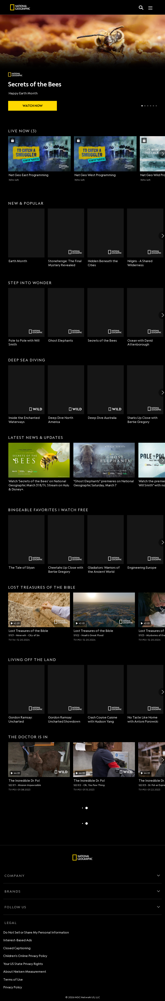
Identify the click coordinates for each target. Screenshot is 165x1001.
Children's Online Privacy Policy (25, 956)
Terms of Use (13, 979)
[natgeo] (20, 8)
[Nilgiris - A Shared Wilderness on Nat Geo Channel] (145, 238)
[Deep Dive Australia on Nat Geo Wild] (105, 392)
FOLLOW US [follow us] (15, 907)
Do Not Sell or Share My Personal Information (36, 932)
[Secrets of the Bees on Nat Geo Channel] (105, 315)
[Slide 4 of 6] (150, 105)
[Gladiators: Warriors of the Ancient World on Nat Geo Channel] (105, 544)
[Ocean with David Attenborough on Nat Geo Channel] (145, 317)
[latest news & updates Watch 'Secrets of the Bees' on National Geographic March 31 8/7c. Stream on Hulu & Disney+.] (39, 467)
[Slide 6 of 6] (156, 105)
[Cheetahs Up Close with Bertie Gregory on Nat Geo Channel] (66, 544)
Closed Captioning (16, 948)
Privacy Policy (12, 987)
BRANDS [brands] (12, 891)
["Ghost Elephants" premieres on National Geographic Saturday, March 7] (104, 465)
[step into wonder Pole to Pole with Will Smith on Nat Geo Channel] (26, 317)
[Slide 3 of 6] (147, 105)
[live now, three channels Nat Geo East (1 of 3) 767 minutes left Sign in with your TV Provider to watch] (39, 159)
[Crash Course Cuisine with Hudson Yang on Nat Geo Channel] (105, 694)
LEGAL (10, 923)
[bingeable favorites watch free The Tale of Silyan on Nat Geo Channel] (26, 542)
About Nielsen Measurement (24, 971)
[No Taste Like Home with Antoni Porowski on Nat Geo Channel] (145, 694)
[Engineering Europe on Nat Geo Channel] (145, 542)
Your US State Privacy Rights (23, 964)
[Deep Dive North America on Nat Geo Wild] (66, 394)
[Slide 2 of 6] (144, 105)
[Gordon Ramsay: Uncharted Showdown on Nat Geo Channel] (66, 694)
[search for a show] (141, 7)
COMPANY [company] (14, 875)
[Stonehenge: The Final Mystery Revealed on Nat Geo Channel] (66, 238)
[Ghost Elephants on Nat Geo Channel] (66, 315)
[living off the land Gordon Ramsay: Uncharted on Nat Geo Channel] (26, 694)
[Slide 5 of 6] (153, 105)
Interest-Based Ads (17, 940)
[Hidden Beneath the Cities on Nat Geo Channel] (105, 238)
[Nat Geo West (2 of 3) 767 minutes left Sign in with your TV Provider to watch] (105, 159)
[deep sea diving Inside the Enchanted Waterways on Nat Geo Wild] (26, 394)
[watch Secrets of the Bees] (32, 106)
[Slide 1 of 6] (142, 105)
